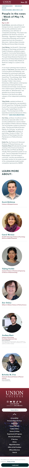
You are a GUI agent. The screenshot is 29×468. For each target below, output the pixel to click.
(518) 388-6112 (18, 405)
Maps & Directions (14, 444)
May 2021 (4, 7)
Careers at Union (14, 431)
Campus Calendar (14, 426)
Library (14, 442)
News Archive (18, 6)
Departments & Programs (14, 434)
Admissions (14, 423)
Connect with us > (15, 410)
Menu (24, 2)
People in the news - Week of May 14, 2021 (12, 9)
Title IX (14, 452)
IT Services (14, 439)
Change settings (11, 461)
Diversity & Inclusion (14, 436)
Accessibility (14, 418)
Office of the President (14, 447)
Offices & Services (14, 450)
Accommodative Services (14, 420)
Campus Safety (14, 428)
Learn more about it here (16, 114)
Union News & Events (7, 6)
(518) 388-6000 (14, 404)
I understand (15, 465)
